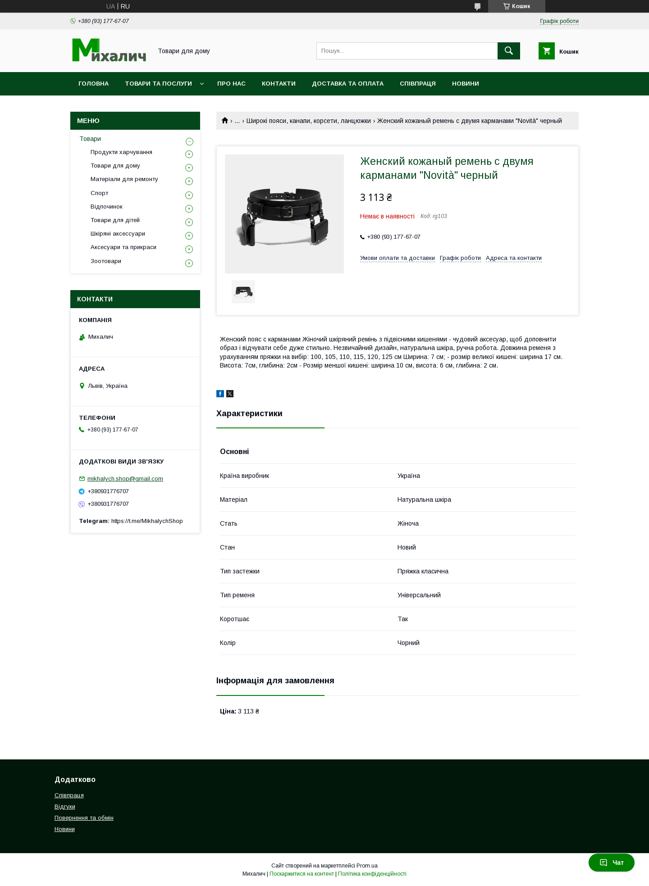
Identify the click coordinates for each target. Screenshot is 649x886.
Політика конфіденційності (372, 874)
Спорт (99, 193)
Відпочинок (107, 206)
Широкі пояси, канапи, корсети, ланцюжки (309, 120)
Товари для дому (115, 165)
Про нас (231, 83)
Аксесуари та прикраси (123, 247)
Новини (465, 83)
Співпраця (418, 83)
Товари (90, 138)
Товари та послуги (158, 83)
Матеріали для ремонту (124, 179)
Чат (611, 863)
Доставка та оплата (348, 83)
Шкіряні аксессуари (118, 233)
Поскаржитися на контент (302, 874)
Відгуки (65, 806)
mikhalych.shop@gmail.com (125, 478)
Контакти (279, 83)
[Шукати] (509, 50)
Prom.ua (367, 866)
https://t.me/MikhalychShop (147, 521)
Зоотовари (106, 261)
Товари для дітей (115, 220)
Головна (93, 83)
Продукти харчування (121, 152)
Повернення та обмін (84, 817)
